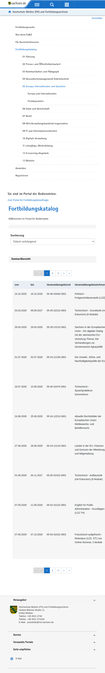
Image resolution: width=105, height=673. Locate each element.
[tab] (52, 600)
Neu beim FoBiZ (23, 34)
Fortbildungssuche (25, 27)
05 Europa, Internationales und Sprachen (44, 86)
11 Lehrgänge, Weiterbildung (37, 145)
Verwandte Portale (23, 642)
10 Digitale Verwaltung (34, 138)
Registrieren (21, 175)
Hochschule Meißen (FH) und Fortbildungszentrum (40, 11)
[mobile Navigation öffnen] (37, 4)
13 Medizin (28, 160)
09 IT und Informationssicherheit (39, 130)
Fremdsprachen (36, 101)
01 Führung (28, 56)
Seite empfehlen (22, 649)
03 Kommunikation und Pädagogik (40, 71)
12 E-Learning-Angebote (35, 153)
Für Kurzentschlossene (27, 42)
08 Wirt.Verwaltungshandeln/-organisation (45, 123)
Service (17, 635)
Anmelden (97, 18)
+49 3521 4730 (34, 616)
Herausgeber (19, 600)
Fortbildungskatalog (26, 49)
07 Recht (27, 116)
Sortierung (17, 235)
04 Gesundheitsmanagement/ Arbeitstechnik (45, 78)
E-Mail (19, 658)
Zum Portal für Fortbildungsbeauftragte (28, 200)
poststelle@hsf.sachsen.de (40, 622)
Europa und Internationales (42, 93)
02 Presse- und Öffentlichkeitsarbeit (41, 64)
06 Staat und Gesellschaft (35, 108)
